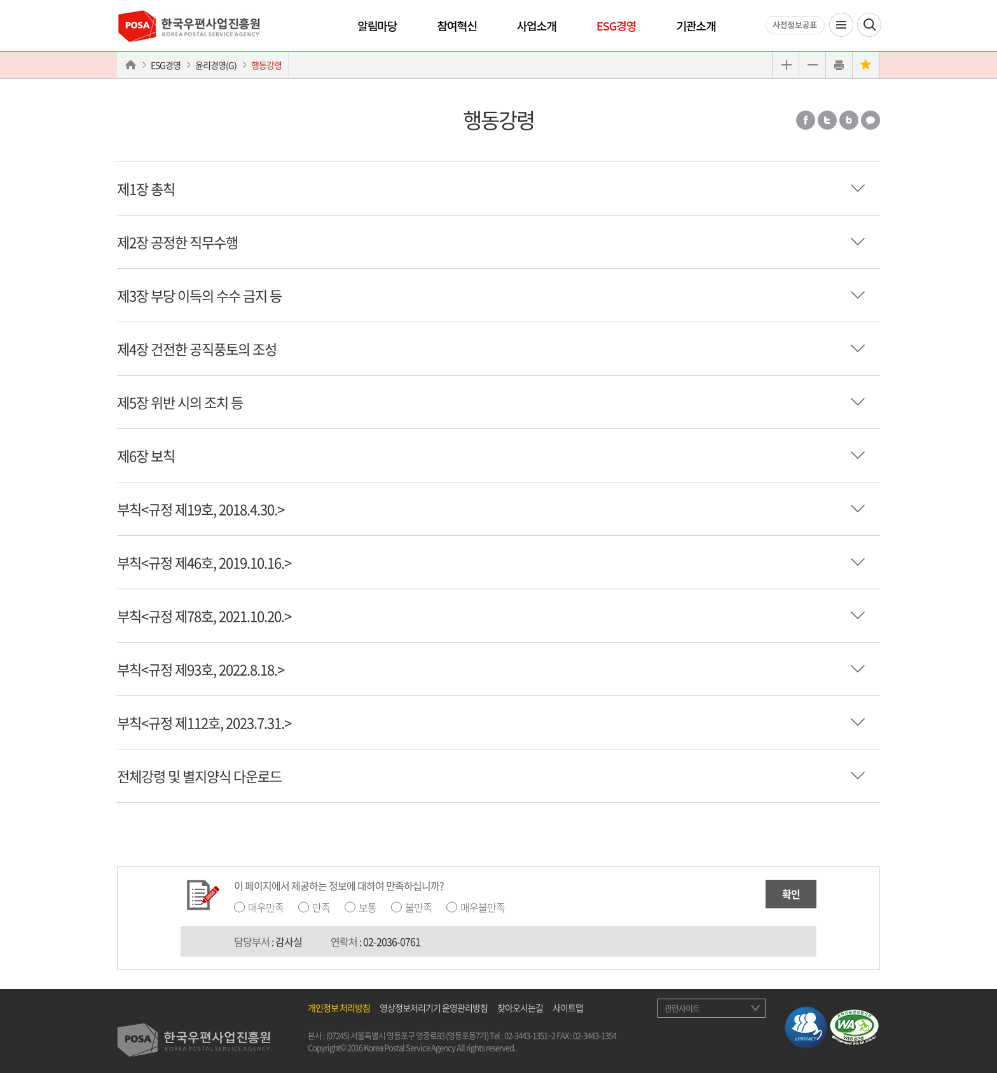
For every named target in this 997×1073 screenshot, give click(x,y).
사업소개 (536, 25)
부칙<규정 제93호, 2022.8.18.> (200, 669)
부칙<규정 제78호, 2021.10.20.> (204, 615)
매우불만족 (482, 907)
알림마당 (377, 25)
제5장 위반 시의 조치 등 (180, 402)
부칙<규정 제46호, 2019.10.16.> (204, 562)
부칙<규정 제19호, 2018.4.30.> (200, 508)
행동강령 (266, 64)
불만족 (418, 907)
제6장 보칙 (146, 455)
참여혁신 (457, 25)
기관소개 (695, 25)
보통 (367, 907)
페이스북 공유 (805, 120)
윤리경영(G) (216, 64)
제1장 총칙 (146, 188)
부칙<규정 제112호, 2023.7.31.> (204, 722)
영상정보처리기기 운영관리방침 (434, 1007)
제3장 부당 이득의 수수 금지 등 (199, 295)
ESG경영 (616, 25)
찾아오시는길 (520, 1007)
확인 (791, 893)
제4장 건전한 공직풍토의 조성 (197, 348)
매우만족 (266, 907)
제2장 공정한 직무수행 (177, 241)
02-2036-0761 (391, 941)
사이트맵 (568, 1007)
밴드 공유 (848, 120)
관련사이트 (681, 1008)
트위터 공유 (827, 120)
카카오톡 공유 (870, 120)
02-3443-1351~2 (529, 1035)
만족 (321, 907)
